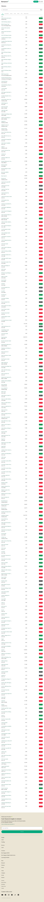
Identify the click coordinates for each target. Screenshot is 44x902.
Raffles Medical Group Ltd (5, 584)
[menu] (42, 2)
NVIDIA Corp (3, 537)
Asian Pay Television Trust (5, 150)
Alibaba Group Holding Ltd (5, 117)
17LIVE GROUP (4, 88)
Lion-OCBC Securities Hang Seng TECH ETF (8, 468)
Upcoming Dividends (5, 857)
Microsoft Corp (3, 508)
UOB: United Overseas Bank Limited (7, 755)
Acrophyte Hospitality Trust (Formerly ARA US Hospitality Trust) (12, 95)
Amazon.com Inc (4, 128)
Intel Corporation (4, 384)
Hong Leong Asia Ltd (4, 351)
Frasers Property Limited (5, 309)
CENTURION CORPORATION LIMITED (8, 207)
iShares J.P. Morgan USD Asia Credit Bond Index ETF (10, 413)
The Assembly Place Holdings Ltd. (7, 711)
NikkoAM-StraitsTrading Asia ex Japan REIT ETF (9, 526)
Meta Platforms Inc (4, 500)
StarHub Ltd (3, 675)
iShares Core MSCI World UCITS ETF (7, 402)
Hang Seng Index (4, 337)
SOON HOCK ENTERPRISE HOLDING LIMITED (9, 646)
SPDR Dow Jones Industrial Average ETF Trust (9, 653)
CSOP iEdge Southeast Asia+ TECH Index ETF (9, 254)
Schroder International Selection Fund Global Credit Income (11, 77)
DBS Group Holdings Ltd (5, 265)
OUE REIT (3, 551)
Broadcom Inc (3, 178)
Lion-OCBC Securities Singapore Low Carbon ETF (9, 471)
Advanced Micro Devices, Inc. (6, 99)
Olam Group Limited (4, 544)
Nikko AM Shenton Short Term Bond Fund (8, 55)
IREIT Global (3, 391)
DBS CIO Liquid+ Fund (5, 24)
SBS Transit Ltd (4, 606)
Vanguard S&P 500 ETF (5, 766)
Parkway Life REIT (4, 562)
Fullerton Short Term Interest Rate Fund (7, 31)
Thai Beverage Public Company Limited (7, 708)
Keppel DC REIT (4, 431)
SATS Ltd (3, 602)
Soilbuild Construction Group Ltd (6, 642)
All (2, 14)
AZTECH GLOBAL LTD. (5, 157)
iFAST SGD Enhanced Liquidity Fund (7, 35)
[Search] (40, 1)
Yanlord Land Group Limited (6, 806)
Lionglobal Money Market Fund (6, 41)
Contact (2, 888)
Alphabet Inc (3, 121)
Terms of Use (3, 886)
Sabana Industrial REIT (5, 591)
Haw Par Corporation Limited (6, 340)
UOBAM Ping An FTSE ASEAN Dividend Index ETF (10, 744)
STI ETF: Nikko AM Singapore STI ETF (8, 682)
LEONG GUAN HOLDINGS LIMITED (7, 453)
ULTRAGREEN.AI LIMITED (6, 726)
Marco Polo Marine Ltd (5, 497)
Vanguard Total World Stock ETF (6, 773)
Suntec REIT (3, 697)
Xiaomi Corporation (4, 788)
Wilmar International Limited (6, 784)
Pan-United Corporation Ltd (5, 555)
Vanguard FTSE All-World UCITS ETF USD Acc (9, 762)
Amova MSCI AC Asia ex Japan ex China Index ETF (10, 135)
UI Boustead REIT (4, 722)
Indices (11, 13)
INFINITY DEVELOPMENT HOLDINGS (8, 380)
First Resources (3, 294)
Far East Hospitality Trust (5, 287)
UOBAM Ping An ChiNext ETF (6, 740)
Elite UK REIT (3, 280)
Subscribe (35, 1)
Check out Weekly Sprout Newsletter (8, 824)
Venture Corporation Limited (6, 777)
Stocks (15, 13)
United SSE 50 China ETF (5, 737)
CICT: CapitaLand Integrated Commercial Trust (9, 225)
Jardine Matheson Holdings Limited (7, 428)
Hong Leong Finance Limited (6, 355)
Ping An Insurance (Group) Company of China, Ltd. (9, 573)
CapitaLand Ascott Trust (5, 185)
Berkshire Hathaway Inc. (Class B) (7, 161)
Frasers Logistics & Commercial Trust (7, 305)
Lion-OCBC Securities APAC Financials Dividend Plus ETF (11, 460)
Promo (2, 867)
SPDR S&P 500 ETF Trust (5, 668)
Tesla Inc (2, 704)
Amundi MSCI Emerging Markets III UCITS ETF (9, 139)
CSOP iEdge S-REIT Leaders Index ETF (7, 258)
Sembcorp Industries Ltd (5, 617)
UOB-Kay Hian (3, 751)
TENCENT (3, 700)
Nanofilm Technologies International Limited (8, 511)
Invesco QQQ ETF (4, 388)
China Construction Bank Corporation (7, 214)
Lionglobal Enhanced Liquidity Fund (7, 37)
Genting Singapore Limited (5, 316)
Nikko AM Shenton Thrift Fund (6, 63)
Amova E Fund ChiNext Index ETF (7, 132)
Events (2, 875)
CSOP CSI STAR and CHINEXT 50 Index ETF (9, 251)
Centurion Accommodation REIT (6, 203)
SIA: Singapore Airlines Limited (6, 631)
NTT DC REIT (3, 533)
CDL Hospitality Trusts (5, 200)
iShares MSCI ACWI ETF (5, 417)
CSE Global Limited (4, 243)
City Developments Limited (5, 229)
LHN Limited (3, 457)
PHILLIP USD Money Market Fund (7, 70)
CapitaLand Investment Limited (6, 196)
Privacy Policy (3, 882)
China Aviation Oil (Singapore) (6, 211)
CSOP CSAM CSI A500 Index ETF (7, 247)
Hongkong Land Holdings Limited (6, 348)
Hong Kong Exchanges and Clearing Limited (8, 344)
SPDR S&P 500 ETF (4, 664)
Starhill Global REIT (4, 671)
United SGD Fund (4, 81)
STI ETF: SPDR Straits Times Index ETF (8, 686)
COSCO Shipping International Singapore (8, 240)
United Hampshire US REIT (5, 733)
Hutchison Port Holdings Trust (6, 366)
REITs (18, 13)
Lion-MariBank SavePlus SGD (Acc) (7, 48)
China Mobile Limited (5, 218)
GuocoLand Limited (4, 333)
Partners (2, 877)
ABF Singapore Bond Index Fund (6, 92)
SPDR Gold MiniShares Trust (6, 657)
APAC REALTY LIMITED (5, 143)
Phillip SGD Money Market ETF (6, 566)
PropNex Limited (4, 580)
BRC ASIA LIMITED (4, 172)
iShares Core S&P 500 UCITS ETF (7, 406)
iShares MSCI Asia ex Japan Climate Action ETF (9, 420)
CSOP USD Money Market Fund (6, 21)
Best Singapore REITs (5, 852)
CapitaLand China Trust (5, 189)
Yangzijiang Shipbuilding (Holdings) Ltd (8, 802)
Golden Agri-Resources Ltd (5, 326)
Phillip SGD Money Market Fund (6, 66)
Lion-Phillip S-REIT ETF (5, 475)
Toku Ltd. (3, 715)
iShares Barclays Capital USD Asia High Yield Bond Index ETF (11, 395)
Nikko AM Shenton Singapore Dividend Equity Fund (10, 59)
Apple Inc (3, 146)
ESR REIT (3, 283)
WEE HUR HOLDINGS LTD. (6, 780)
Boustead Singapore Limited (6, 168)
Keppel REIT (3, 446)
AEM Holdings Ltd (4, 103)
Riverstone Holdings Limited (6, 588)
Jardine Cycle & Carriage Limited (6, 424)
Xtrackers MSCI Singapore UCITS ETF (7, 791)
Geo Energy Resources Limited (6, 320)
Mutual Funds (26, 13)
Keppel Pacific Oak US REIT (6, 442)
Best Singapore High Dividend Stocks (8, 855)
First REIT (3, 291)
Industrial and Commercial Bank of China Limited (9, 377)
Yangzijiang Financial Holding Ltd (7, 795)
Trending (3, 842)
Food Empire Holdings (5, 298)
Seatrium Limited (4, 613)
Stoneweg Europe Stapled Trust (6, 693)
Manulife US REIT (4, 482)
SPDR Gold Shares (4, 660)
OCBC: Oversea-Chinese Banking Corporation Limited (10, 540)
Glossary (2, 880)
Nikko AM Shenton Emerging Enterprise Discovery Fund (10, 52)
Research (3, 862)
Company (3, 872)
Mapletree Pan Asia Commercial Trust (7, 493)
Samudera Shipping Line (5, 595)
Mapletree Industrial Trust (5, 486)
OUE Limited (3, 548)
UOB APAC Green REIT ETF (6, 748)
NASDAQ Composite (4, 515)
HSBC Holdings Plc (4, 362)
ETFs (22, 13)
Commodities (6, 13)
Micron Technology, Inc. (5, 504)
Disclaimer (3, 884)
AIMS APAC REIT (4, 110)
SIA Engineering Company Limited (7, 628)
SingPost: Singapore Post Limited (6, 635)
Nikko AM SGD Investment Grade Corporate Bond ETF (10, 522)
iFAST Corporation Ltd (5, 373)
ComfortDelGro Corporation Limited (7, 236)
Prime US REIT (3, 577)
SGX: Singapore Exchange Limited (7, 620)
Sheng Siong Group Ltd (5, 624)
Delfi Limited (3, 269)
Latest (2, 839)
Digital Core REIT (4, 276)
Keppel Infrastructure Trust (5, 435)
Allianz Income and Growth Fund (6, 18)
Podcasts (3, 865)
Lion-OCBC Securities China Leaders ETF (8, 464)
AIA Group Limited (4, 106)
